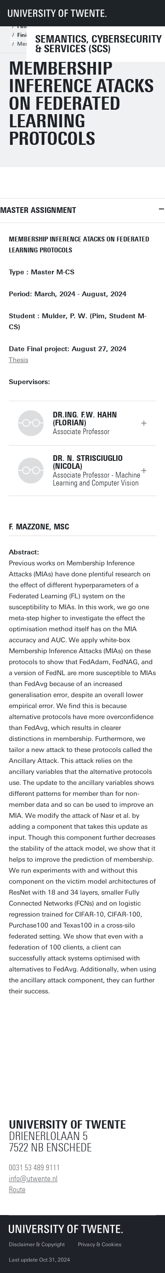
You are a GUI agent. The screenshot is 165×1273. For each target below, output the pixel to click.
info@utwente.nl (33, 1178)
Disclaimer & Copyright (37, 1244)
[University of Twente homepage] (57, 13)
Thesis (18, 360)
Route (17, 1189)
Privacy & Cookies (99, 1244)
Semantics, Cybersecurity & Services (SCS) (98, 44)
